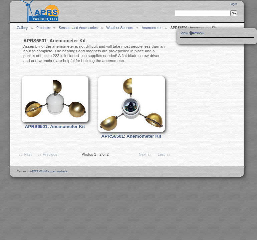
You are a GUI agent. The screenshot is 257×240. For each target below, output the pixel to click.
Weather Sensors (119, 28)
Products (43, 28)
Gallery (22, 28)
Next (146, 155)
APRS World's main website (48, 171)
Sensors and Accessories (78, 28)
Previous (47, 155)
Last (164, 155)
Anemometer (152, 28)
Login (233, 4)
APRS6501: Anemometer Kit (55, 126)
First (24, 155)
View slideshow (192, 33)
